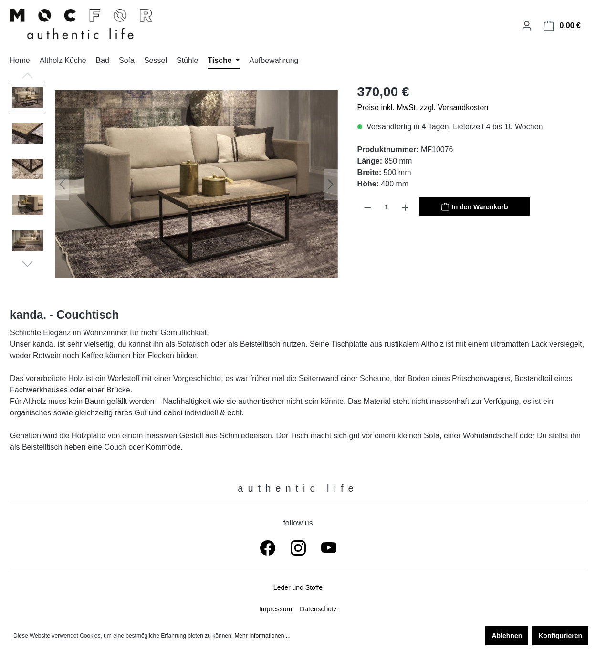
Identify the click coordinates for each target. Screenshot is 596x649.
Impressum (275, 609)
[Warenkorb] (562, 26)
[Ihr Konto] (527, 26)
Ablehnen (506, 635)
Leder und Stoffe (298, 587)
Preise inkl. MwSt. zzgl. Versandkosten (423, 107)
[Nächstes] (331, 184)
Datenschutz (318, 609)
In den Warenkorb (474, 206)
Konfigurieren (560, 635)
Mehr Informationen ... (262, 635)
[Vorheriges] (62, 184)
